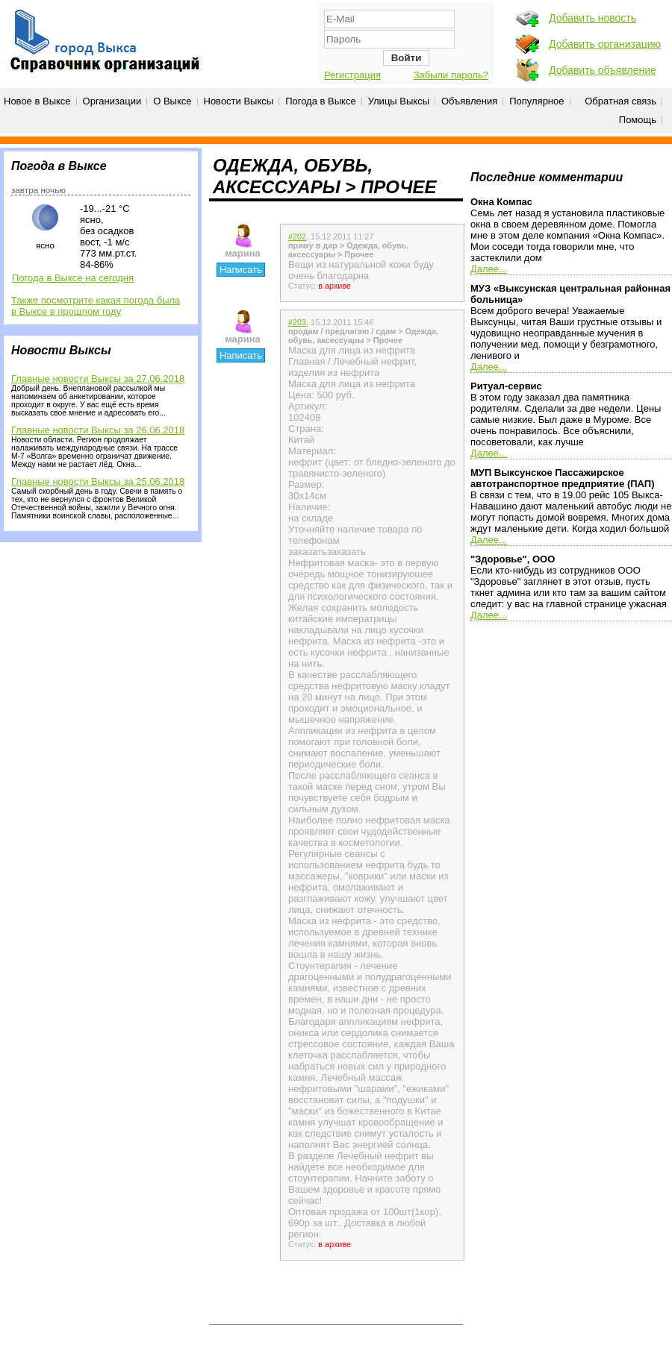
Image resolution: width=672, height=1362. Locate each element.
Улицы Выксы (398, 101)
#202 (297, 236)
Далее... (488, 268)
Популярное (536, 101)
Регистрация (352, 75)
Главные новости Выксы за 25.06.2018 (97, 481)
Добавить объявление (602, 70)
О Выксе (172, 101)
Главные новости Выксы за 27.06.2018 (97, 378)
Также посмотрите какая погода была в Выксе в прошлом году (95, 306)
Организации (112, 101)
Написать (241, 269)
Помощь (637, 119)
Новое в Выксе (37, 101)
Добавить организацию (605, 44)
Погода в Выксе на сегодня (73, 277)
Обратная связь (620, 101)
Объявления (469, 101)
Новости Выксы (239, 101)
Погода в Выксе (320, 101)
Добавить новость (592, 18)
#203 (297, 322)
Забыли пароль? (451, 75)
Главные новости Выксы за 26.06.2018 (97, 430)
